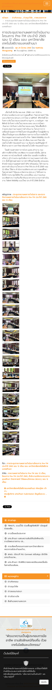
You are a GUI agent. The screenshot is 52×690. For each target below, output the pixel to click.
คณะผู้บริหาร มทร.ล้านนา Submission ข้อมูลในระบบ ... (25, 495)
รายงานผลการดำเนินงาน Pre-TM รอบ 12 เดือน (26, 473)
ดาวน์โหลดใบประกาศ (14, 533)
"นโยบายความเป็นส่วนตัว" (32, 674)
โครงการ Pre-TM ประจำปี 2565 (14, 476)
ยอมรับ (44, 682)
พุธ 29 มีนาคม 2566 (23, 47)
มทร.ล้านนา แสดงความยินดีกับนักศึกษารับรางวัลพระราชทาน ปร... (24, 540)
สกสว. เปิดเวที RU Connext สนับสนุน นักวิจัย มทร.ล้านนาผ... (25, 556)
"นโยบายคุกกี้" (8, 676)
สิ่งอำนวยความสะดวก (15, 601)
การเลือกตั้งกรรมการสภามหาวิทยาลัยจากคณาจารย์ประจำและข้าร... (24, 548)
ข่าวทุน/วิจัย (11, 586)
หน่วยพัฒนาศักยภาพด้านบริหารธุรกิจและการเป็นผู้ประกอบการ (23, 5)
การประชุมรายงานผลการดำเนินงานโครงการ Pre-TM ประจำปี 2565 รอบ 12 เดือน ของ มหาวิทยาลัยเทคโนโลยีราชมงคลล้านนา (25, 466)
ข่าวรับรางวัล (11, 596)
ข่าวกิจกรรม (11, 581)
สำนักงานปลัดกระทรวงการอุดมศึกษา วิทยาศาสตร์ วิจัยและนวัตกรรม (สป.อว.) (26, 478)
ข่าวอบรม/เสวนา (13, 591)
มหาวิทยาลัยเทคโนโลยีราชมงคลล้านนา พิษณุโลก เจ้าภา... (25, 490)
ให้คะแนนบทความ (8, 61)
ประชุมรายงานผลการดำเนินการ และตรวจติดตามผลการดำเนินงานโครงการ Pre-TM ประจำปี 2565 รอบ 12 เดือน (24, 197)
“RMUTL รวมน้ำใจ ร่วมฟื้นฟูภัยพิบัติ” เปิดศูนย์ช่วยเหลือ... (25, 527)
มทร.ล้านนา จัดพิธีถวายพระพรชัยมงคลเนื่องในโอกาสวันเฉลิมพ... (25, 563)
